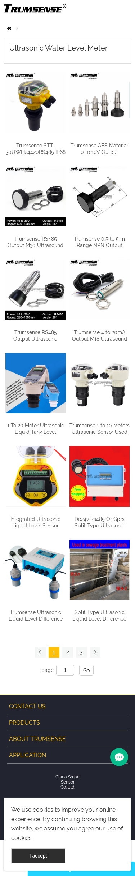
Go (86, 670)
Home (9, 28)
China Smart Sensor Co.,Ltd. (67, 782)
